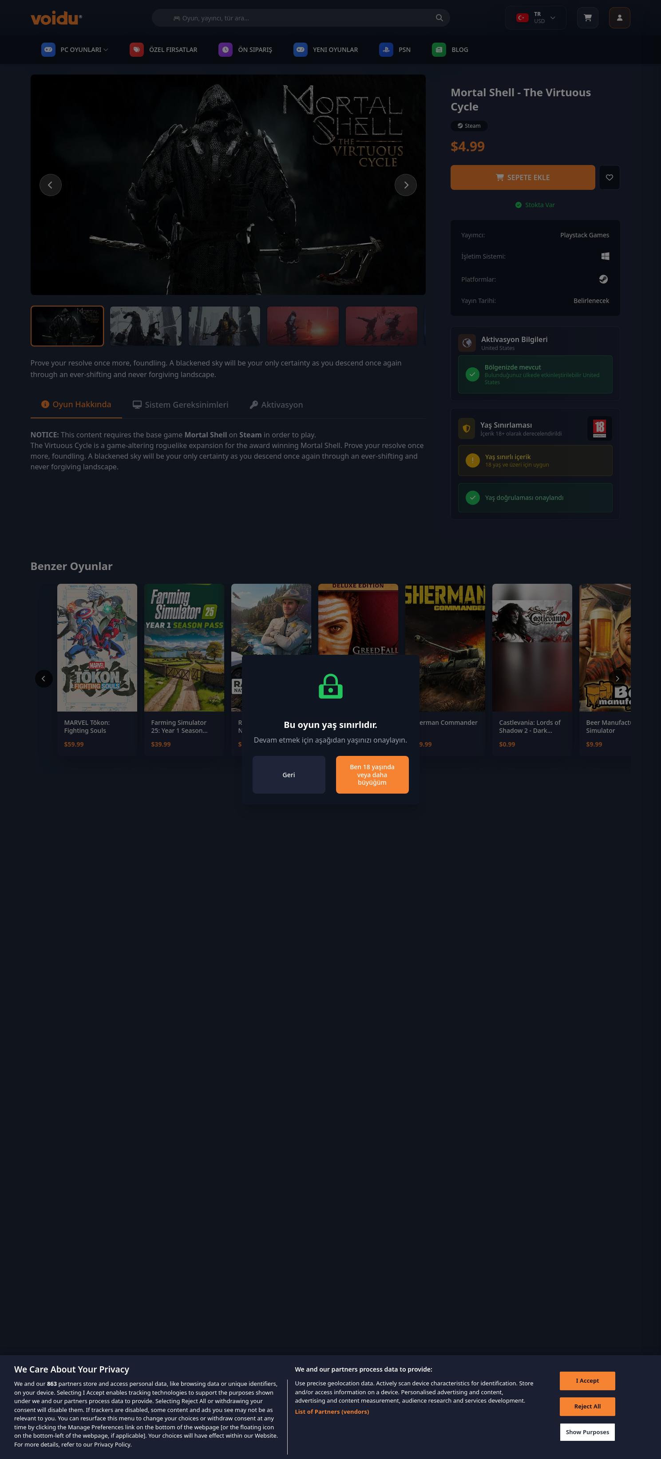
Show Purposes (588, 1445)
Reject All (587, 1420)
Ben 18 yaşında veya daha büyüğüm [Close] (372, 775)
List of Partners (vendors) (332, 1425)
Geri (289, 775)
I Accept (587, 1394)
